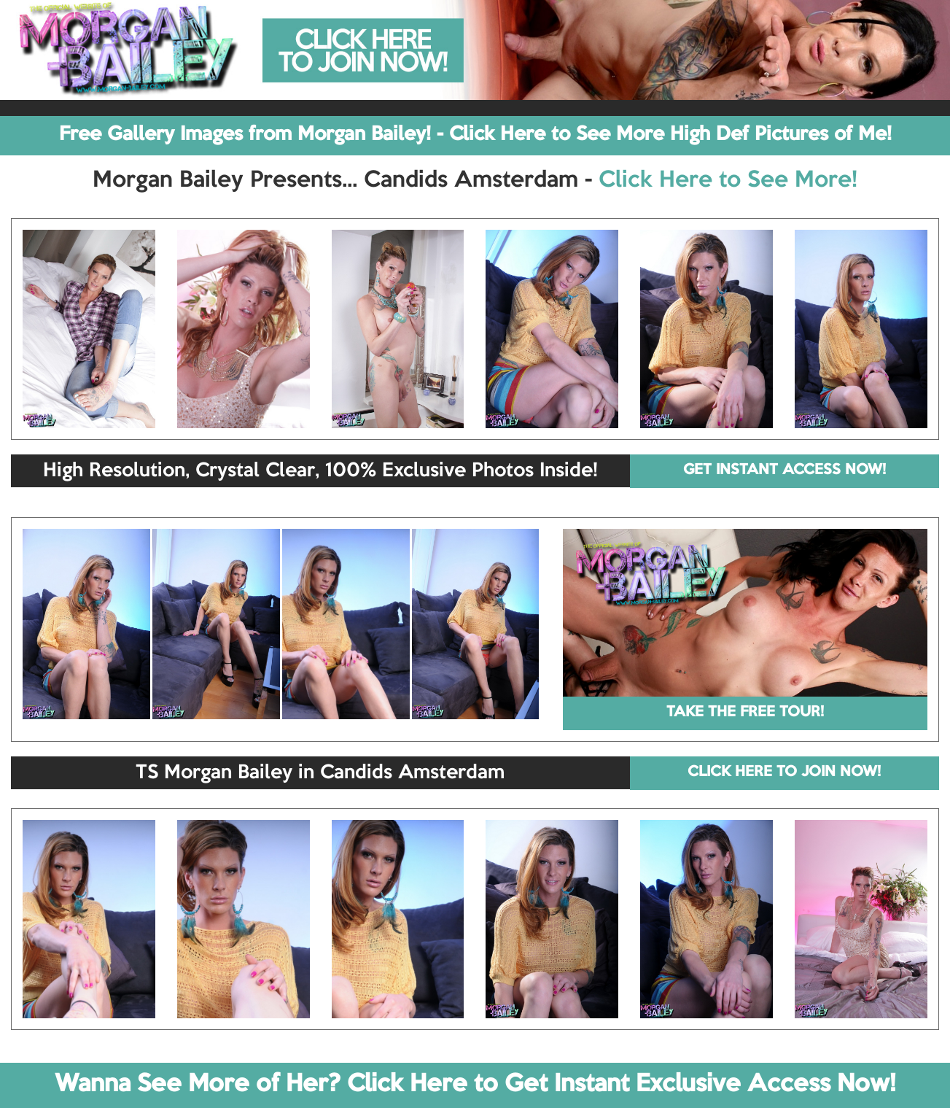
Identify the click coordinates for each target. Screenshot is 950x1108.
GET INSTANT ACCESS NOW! (784, 470)
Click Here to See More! (728, 181)
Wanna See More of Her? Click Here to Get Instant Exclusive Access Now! (475, 1085)
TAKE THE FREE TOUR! (745, 712)
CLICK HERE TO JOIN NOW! (784, 772)
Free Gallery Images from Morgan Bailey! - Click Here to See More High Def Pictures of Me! (475, 135)
